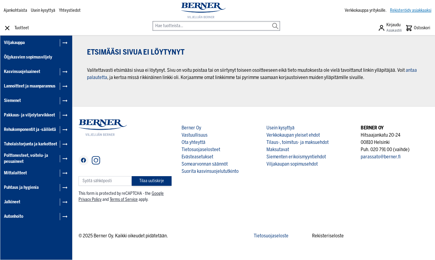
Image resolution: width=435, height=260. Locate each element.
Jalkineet (12, 202)
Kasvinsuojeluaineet (22, 71)
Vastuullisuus (195, 135)
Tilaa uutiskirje (151, 180)
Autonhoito (13, 216)
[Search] (275, 21)
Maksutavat (277, 149)
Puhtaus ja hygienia (21, 187)
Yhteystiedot (70, 10)
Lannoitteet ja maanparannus (30, 86)
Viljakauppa (14, 42)
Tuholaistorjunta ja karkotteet (30, 144)
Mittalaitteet (15, 173)
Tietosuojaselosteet (201, 149)
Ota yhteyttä (193, 142)
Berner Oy (191, 128)
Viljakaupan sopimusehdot (292, 164)
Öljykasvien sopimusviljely (28, 57)
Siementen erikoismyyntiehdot (296, 157)
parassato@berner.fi (381, 157)
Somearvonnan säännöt (205, 164)
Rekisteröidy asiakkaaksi (410, 10)
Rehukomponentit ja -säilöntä (30, 129)
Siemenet (12, 100)
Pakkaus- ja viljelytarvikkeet (29, 115)
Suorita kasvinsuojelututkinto (210, 171)
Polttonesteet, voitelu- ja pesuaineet (26, 158)
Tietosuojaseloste (271, 236)
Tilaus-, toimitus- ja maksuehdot (297, 142)
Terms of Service (124, 199)
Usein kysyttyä (43, 10)
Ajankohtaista (15, 10)
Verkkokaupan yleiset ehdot (293, 135)
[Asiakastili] (390, 28)
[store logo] (203, 10)
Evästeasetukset (197, 157)
